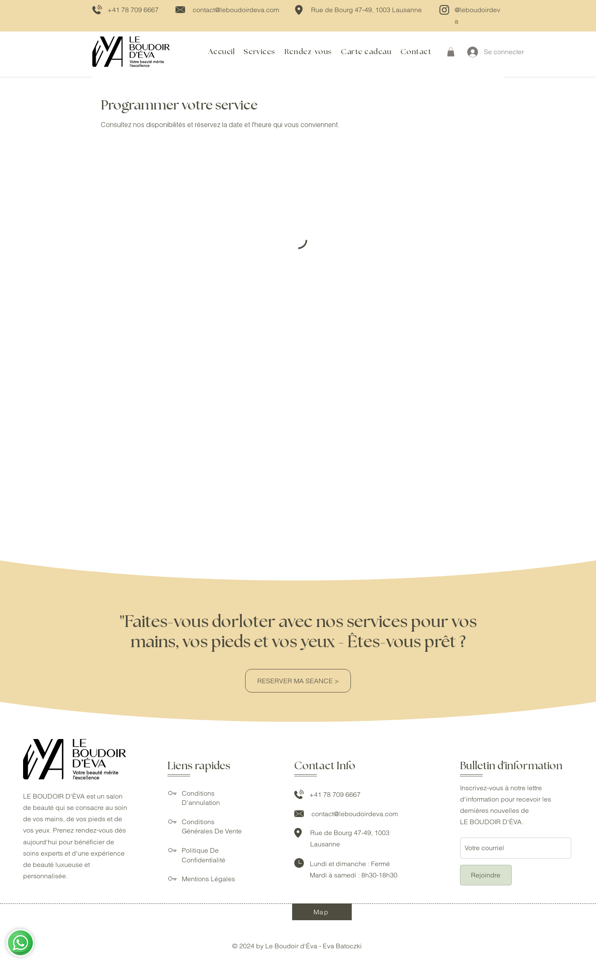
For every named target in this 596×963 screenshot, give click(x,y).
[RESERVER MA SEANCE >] (298, 680)
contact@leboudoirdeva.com (236, 9)
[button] (451, 52)
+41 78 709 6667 (133, 9)
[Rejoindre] (486, 875)
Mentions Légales (208, 879)
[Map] (322, 911)
